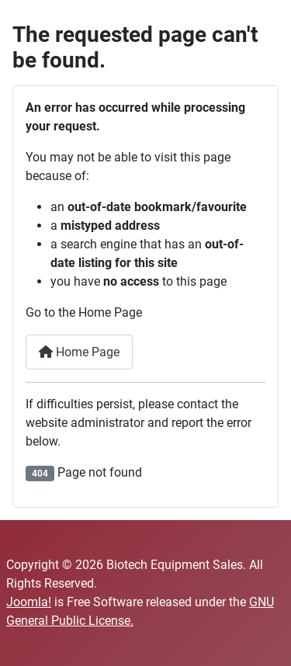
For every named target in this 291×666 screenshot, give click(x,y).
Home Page (79, 352)
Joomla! (28, 602)
